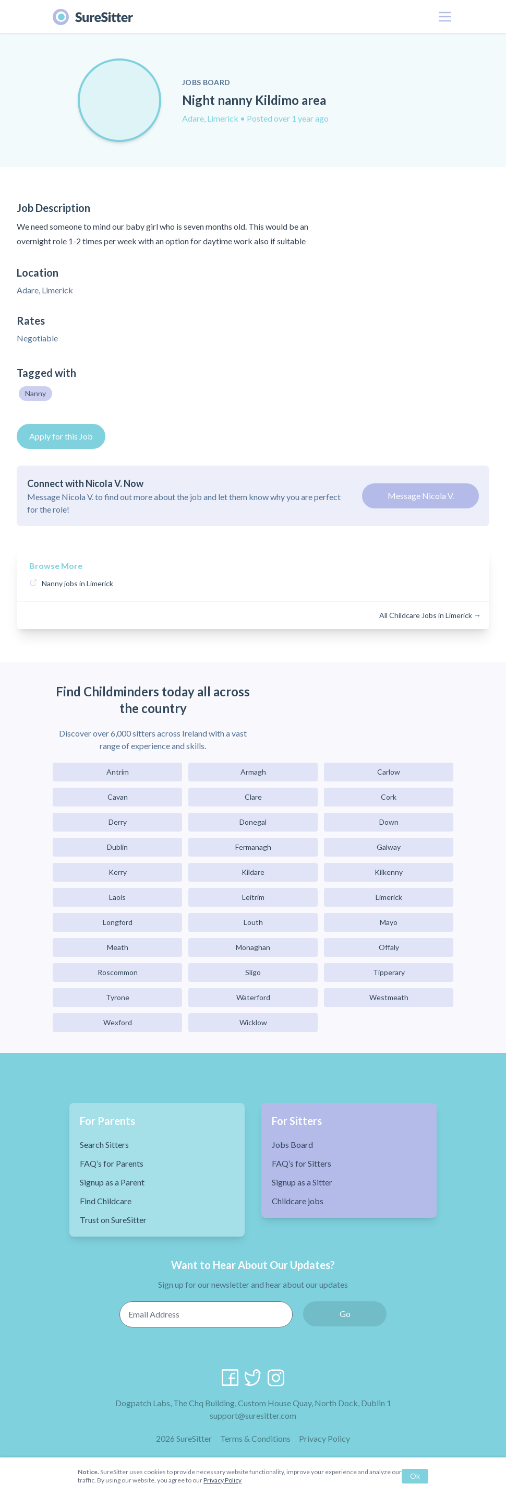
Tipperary (389, 972)
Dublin (117, 847)
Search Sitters (104, 1144)
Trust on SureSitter (113, 1220)
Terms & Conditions (255, 1438)
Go (345, 1314)
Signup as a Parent (112, 1182)
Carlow (388, 771)
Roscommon (118, 972)
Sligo (253, 972)
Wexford (117, 1022)
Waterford (253, 997)
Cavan (117, 796)
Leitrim (253, 897)
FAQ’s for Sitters (301, 1163)
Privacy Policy (324, 1438)
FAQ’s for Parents (111, 1163)
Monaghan (253, 947)
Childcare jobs (297, 1201)
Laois (117, 897)
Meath (117, 947)
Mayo (388, 922)
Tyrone (117, 997)
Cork (388, 796)
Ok (415, 1476)
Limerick (389, 897)
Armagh (253, 771)
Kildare (253, 872)
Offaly (389, 947)
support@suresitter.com (253, 1415)
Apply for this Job (61, 436)
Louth (253, 922)
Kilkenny (389, 872)
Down (389, 821)
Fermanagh (253, 847)
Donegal (253, 821)
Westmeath (388, 997)
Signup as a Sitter (302, 1182)
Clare (253, 796)
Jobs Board (292, 1144)
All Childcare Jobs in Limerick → (430, 615)
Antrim (117, 771)
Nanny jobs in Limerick (77, 583)
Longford (117, 922)
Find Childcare (105, 1201)
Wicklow (253, 1022)
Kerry (118, 872)
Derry (118, 821)
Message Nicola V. (421, 496)
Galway (389, 847)
